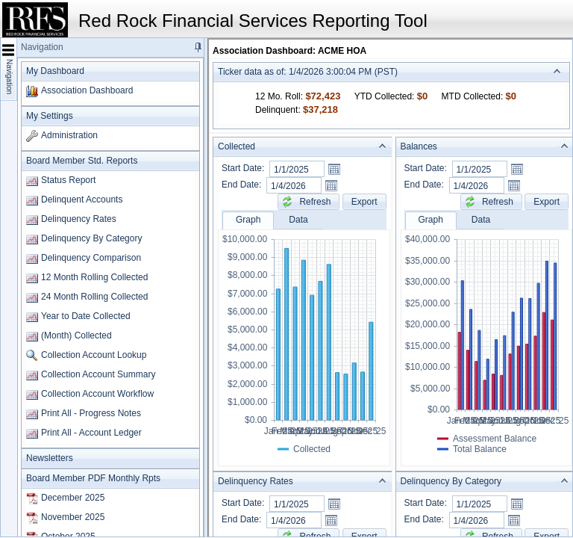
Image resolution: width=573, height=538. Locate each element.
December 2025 (72, 497)
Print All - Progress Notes (91, 413)
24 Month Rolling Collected (94, 296)
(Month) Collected (76, 335)
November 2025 (72, 517)
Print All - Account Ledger (91, 432)
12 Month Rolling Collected (94, 277)
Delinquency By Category (91, 238)
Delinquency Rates (78, 219)
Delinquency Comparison (91, 258)
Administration (69, 135)
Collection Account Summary (98, 374)
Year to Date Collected (86, 316)
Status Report (68, 180)
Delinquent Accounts (81, 199)
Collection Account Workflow (97, 394)
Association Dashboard (87, 90)
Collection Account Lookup (93, 355)
